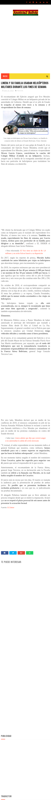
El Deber (10, 512)
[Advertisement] (25, 44)
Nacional (20, 96)
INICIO (5, 76)
